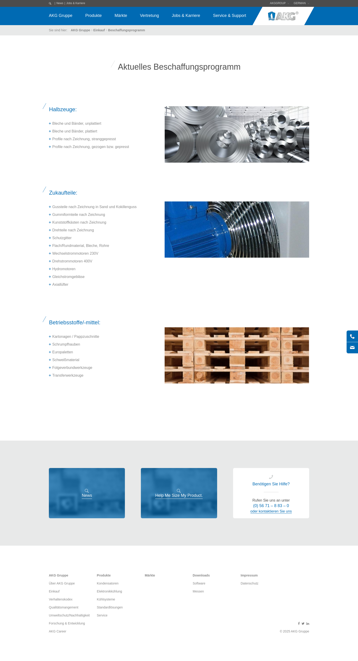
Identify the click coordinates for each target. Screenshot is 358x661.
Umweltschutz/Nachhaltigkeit (69, 615)
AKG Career (57, 631)
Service (102, 615)
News (59, 3)
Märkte (121, 15)
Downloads (201, 575)
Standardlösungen (110, 607)
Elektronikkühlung (109, 591)
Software (199, 583)
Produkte (93, 15)
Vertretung (149, 15)
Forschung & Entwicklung (67, 623)
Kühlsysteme (106, 599)
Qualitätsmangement (63, 607)
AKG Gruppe (60, 15)
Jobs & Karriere (75, 3)
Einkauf (99, 30)
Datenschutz (249, 583)
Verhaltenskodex (61, 599)
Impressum (249, 575)
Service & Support (229, 15)
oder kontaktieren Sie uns (271, 511)
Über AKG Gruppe (62, 583)
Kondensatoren (107, 583)
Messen (198, 591)
